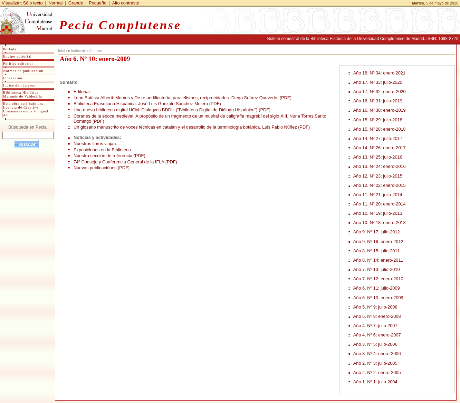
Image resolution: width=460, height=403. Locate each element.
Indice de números (86, 51)
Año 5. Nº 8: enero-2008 (377, 316)
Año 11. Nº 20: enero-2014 (379, 203)
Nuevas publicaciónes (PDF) (102, 167)
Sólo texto (33, 3)
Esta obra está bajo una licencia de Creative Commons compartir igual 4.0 (25, 109)
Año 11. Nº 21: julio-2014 (377, 194)
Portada (9, 49)
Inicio (62, 51)
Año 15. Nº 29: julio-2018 (377, 119)
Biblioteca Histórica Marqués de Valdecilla (22, 94)
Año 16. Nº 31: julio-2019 (377, 100)
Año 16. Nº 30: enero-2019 (379, 110)
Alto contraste (125, 3)
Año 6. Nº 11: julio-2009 (376, 288)
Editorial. (82, 91)
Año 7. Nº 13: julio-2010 (376, 269)
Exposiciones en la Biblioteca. (103, 149)
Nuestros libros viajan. (95, 143)
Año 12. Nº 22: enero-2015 (379, 185)
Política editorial (18, 64)
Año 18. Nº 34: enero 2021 (379, 72)
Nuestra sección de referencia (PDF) (109, 155)
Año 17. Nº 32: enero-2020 (379, 91)
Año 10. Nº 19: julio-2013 (377, 213)
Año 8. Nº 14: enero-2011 (378, 260)
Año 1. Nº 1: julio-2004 (375, 381)
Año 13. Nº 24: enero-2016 (379, 166)
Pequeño (97, 3)
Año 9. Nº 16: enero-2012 (378, 241)
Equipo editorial (17, 56)
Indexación (12, 78)
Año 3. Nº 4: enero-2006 (377, 353)
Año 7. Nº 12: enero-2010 (378, 278)
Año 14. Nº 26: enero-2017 (379, 147)
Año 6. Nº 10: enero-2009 (378, 297)
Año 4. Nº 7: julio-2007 (375, 325)
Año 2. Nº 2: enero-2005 (377, 372)
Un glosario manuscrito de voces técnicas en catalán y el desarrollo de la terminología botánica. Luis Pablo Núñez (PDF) (192, 127)
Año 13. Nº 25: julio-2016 (377, 157)
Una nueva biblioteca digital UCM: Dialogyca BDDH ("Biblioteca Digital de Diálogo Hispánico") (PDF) (172, 109)
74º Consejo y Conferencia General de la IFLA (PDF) (125, 161)
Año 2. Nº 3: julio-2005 (375, 363)
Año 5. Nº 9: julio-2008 (375, 307)
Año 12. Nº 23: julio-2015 (377, 176)
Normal (55, 3)
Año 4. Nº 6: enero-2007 (377, 334)
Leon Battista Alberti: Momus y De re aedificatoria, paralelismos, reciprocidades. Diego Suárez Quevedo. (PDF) (182, 97)
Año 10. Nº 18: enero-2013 (379, 222)
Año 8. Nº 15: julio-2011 (376, 250)
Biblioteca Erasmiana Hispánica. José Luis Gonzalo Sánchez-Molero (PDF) (147, 103)
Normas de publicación (23, 71)
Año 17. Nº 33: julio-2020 (377, 82)
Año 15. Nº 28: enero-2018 (379, 129)
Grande (75, 3)
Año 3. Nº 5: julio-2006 (375, 344)
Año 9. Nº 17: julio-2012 (376, 231)
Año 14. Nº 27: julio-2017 (377, 138)
